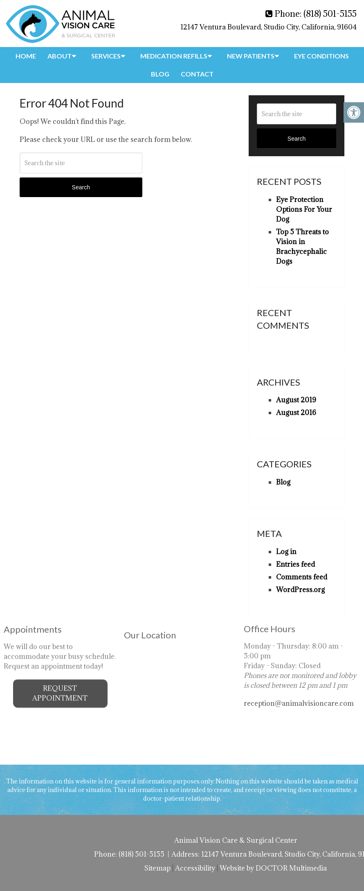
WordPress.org (300, 589)
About (59, 56)
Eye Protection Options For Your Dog (304, 209)
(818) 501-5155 (330, 13)
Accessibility (195, 868)
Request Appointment (60, 669)
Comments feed (301, 576)
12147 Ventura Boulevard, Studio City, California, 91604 (268, 26)
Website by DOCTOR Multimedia (273, 868)
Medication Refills (173, 56)
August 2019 (296, 399)
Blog (160, 74)
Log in (286, 551)
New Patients (250, 56)
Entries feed (295, 564)
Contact (197, 74)
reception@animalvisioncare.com (299, 679)
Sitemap (157, 868)
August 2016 (296, 412)
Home (26, 56)
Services (106, 56)
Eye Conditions (321, 56)
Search (81, 187)
